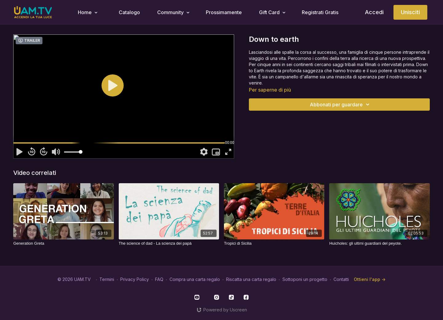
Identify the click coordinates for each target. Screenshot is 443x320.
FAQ (159, 279)
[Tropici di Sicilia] (274, 243)
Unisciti (410, 12)
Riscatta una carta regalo (251, 279)
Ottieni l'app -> (369, 279)
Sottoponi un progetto (304, 279)
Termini (106, 279)
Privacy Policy (134, 279)
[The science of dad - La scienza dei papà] (169, 243)
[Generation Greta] (63, 243)
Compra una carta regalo (195, 279)
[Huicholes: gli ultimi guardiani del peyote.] (379, 243)
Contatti (341, 279)
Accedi (374, 12)
